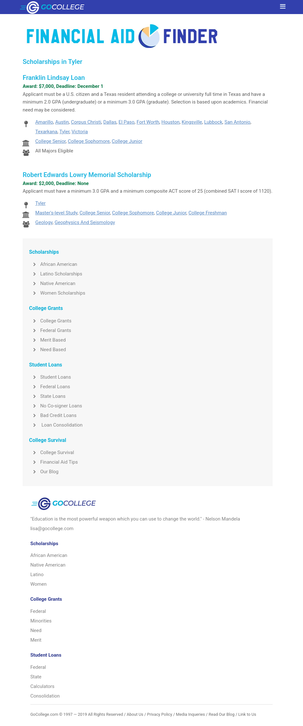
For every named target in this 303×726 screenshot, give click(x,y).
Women (38, 584)
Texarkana (46, 132)
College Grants (50, 321)
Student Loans (50, 377)
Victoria (80, 132)
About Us (135, 714)
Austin (62, 122)
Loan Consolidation (56, 425)
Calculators (42, 686)
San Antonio (237, 122)
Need (36, 630)
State (36, 677)
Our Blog (43, 472)
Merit (36, 640)
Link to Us (247, 714)
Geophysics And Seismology (85, 222)
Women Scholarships (57, 293)
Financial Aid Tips (53, 462)
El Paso (126, 122)
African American (53, 264)
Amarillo (44, 122)
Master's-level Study (56, 213)
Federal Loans (49, 387)
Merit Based (47, 340)
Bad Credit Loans (53, 415)
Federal (38, 611)
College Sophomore (89, 141)
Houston (171, 122)
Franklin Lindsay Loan (54, 77)
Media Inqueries (190, 714)
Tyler (64, 132)
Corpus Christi (86, 122)
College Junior (127, 141)
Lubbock (213, 122)
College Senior (50, 141)
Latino (37, 574)
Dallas (109, 122)
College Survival (51, 452)
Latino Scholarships (55, 274)
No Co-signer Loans (55, 406)
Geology (44, 222)
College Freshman (207, 213)
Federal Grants (50, 330)
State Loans (47, 396)
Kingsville (192, 122)
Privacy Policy (159, 714)
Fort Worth (148, 122)
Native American (52, 283)
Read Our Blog (222, 714)
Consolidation (45, 696)
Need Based (47, 349)
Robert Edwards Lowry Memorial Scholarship (87, 175)
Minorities (41, 621)
